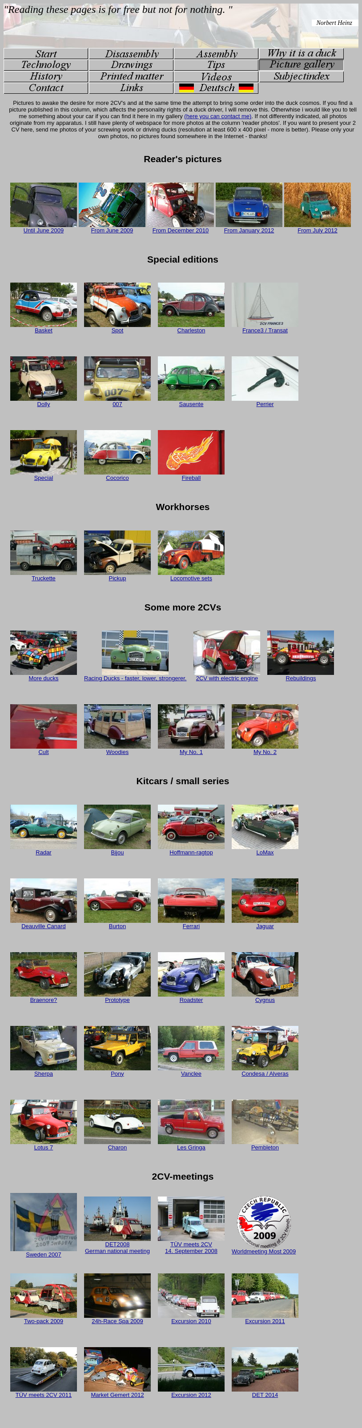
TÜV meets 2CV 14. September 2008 (191, 1245)
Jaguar (265, 923)
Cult (43, 749)
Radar (43, 850)
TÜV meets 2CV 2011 (43, 1392)
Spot (117, 328)
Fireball (191, 475)
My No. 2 (265, 749)
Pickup (117, 576)
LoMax (265, 850)
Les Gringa (191, 1145)
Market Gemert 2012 (117, 1392)
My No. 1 (191, 749)
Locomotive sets (191, 576)
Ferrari (191, 923)
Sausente (191, 401)
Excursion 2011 (265, 1318)
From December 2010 (180, 228)
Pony (117, 1071)
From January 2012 (249, 228)
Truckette (43, 576)
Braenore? (43, 997)
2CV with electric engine (226, 676)
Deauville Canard (43, 923)
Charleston (191, 328)
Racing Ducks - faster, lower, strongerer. (135, 676)
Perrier (265, 401)
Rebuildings (300, 676)
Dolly (43, 401)
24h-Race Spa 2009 (117, 1318)
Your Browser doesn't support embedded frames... (181, 26)
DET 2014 (265, 1392)
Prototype (117, 997)
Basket (43, 328)
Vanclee (191, 1071)
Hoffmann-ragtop (191, 850)
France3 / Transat (265, 328)
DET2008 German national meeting (117, 1245)
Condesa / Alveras (265, 1071)
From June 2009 (112, 228)
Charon (117, 1145)
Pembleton (265, 1145)
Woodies (117, 749)
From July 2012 (317, 228)
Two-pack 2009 (43, 1318)
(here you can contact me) (217, 116)
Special (43, 475)
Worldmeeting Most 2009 (264, 1249)
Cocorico (117, 475)
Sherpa (43, 1071)
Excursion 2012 (191, 1392)
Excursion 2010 (191, 1318)
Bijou (117, 850)
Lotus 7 (43, 1145)
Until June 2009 (43, 228)
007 (117, 401)
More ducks (43, 676)
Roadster (191, 997)
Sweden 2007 (43, 1252)
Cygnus (265, 997)
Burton (117, 923)
